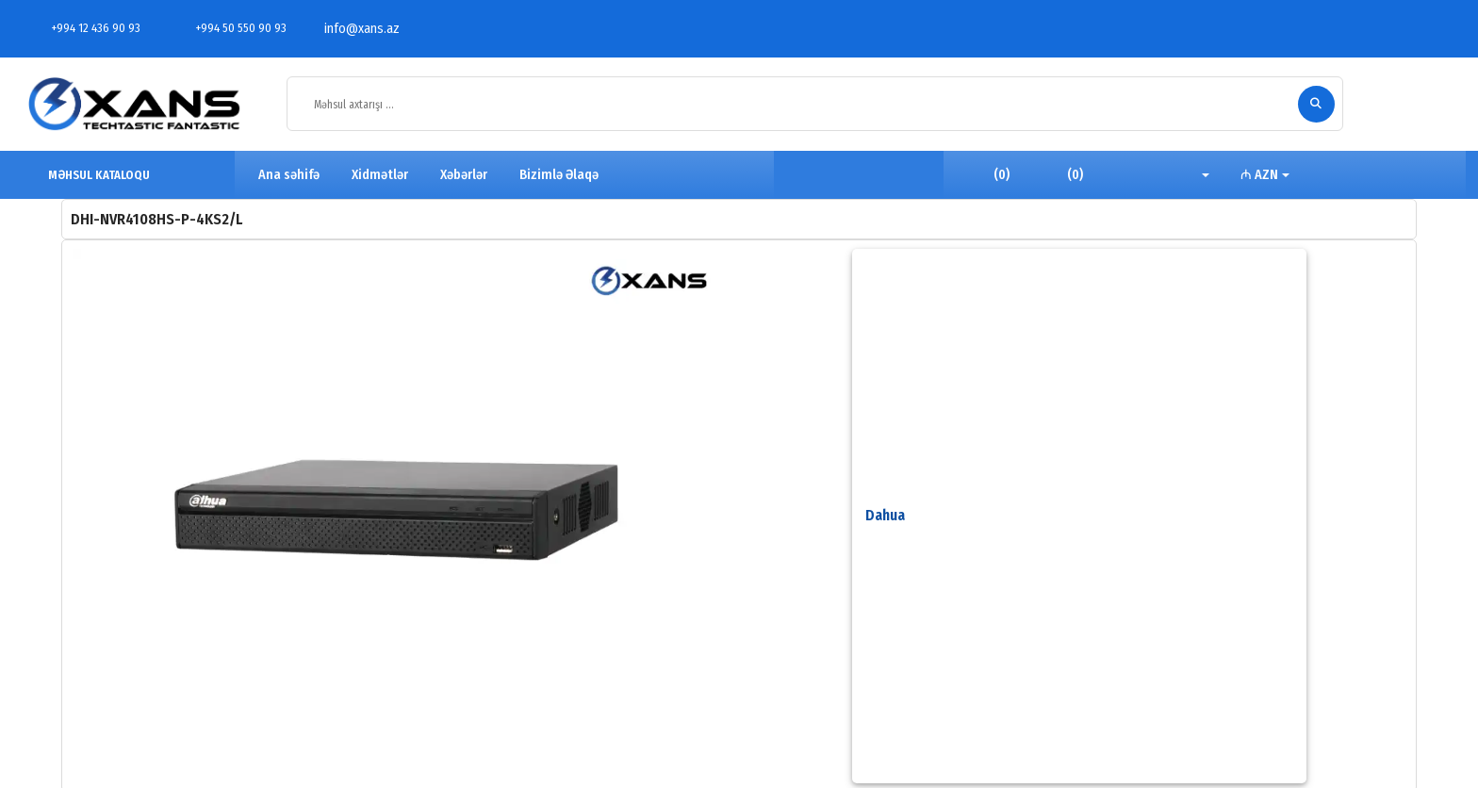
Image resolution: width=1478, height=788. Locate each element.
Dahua (885, 515)
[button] (1191, 175)
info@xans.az (352, 29)
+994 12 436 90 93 (85, 28)
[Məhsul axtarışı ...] (797, 104)
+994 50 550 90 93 (230, 28)
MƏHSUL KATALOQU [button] (90, 175)
